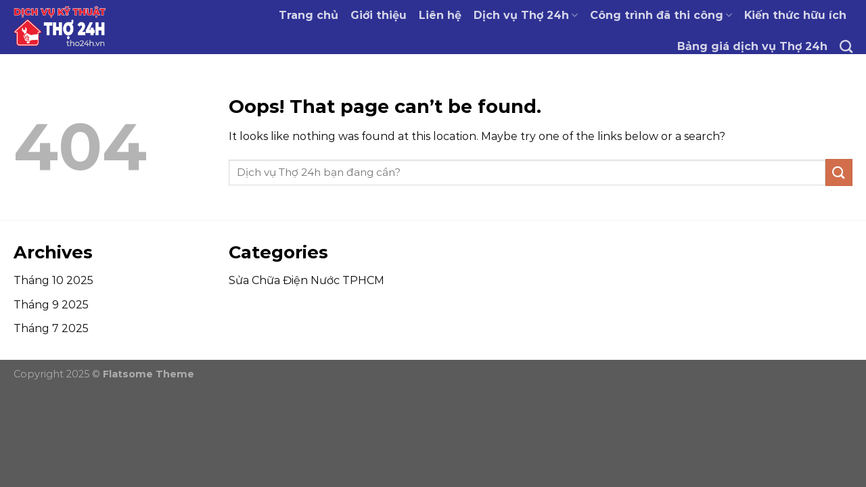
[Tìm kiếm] (846, 46)
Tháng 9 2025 (51, 304)
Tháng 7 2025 (51, 328)
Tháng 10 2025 (53, 280)
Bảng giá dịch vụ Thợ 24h (752, 46)
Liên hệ (440, 15)
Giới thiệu (378, 15)
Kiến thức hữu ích (795, 15)
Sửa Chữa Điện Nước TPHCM (306, 280)
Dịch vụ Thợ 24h (526, 15)
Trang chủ (308, 15)
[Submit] (838, 172)
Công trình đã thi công (661, 15)
